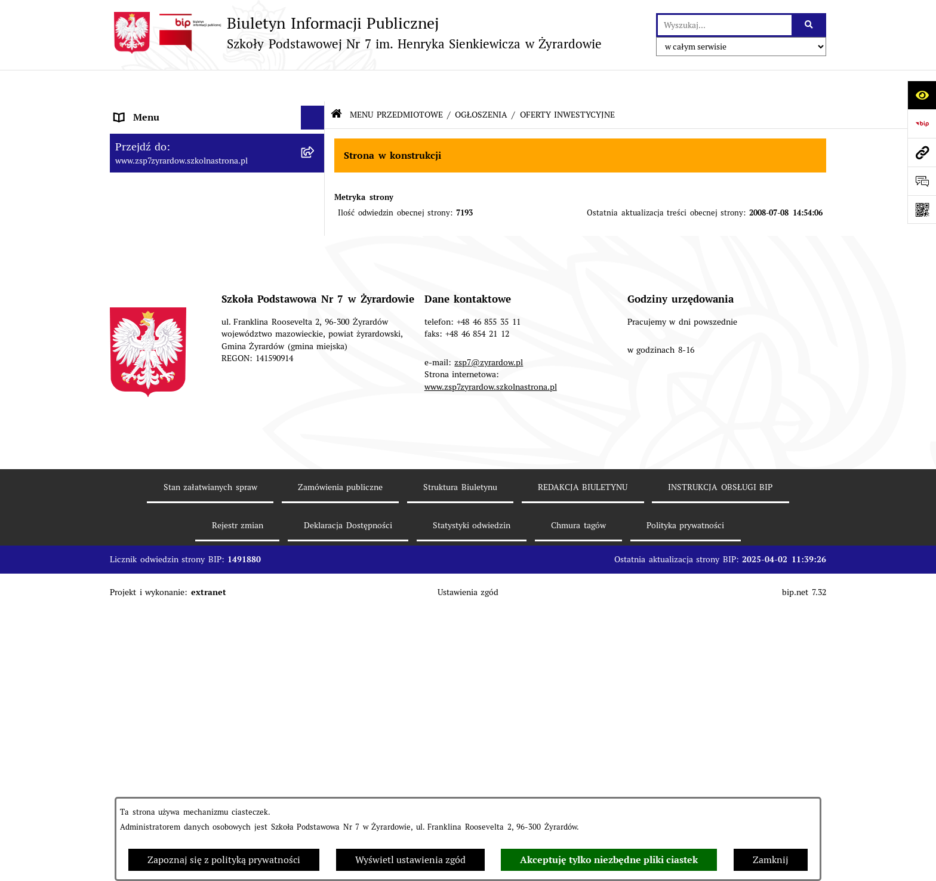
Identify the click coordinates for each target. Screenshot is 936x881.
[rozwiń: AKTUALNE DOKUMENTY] (315, 376)
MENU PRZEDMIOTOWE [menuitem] (168, 344)
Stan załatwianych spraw (210, 783)
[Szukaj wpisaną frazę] (809, 25)
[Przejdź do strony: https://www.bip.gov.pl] (921, 123)
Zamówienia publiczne (340, 783)
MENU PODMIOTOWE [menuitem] (163, 109)
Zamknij (771, 860)
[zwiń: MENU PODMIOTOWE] (315, 110)
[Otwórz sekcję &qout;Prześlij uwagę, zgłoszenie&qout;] (921, 181)
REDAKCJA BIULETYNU (583, 783)
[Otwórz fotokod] (921, 209)
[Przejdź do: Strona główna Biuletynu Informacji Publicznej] (336, 83)
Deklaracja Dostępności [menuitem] (165, 439)
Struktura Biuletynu (460, 783)
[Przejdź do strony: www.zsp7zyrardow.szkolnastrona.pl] (921, 152)
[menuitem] (217, 148)
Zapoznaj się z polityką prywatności (223, 860)
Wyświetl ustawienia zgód (410, 860)
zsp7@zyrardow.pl (488, 658)
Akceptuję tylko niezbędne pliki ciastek (609, 860)
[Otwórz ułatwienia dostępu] (921, 95)
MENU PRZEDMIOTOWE (396, 82)
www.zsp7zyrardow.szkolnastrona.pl (490, 682)
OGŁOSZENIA (481, 82)
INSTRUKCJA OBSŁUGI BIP (720, 783)
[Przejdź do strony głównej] (356, 33)
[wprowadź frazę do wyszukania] (724, 25)
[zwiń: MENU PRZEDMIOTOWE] (315, 345)
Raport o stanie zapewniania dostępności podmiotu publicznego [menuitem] (205, 470)
